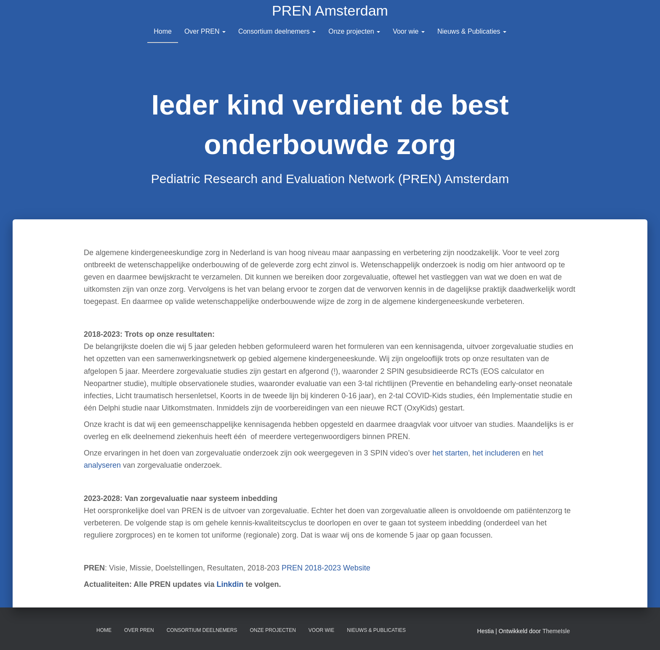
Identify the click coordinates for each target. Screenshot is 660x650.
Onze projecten (354, 31)
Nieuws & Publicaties (471, 31)
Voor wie (409, 31)
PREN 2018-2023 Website (326, 568)
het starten (450, 453)
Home (163, 31)
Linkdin (229, 584)
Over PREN (205, 31)
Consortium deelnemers (277, 31)
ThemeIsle (556, 631)
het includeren (496, 453)
